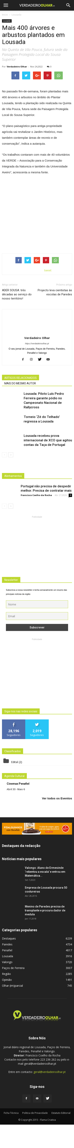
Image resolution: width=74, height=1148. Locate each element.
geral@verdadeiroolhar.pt (50, 1095)
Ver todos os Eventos (57, 821)
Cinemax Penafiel (18, 806)
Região (6, 997)
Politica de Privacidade (35, 1136)
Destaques (9, 962)
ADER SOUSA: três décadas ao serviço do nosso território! (17, 317)
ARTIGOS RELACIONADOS (20, 401)
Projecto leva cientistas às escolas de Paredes (55, 315)
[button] (68, 5)
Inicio (5, 14)
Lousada (6, 20)
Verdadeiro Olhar (17, 66)
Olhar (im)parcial (12, 1009)
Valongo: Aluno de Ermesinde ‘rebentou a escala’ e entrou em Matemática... (45, 895)
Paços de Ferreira (13, 991)
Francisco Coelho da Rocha (36, 518)
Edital (14, 785)
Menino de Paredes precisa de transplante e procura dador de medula (45, 933)
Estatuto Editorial (61, 1136)
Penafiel (7, 973)
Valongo (7, 985)
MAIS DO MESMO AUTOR (20, 406)
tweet (48, 294)
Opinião (7, 1003)
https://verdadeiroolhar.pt (37, 367)
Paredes (7, 968)
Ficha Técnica (11, 1136)
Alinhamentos (13, 499)
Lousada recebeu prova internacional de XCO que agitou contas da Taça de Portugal (48, 463)
